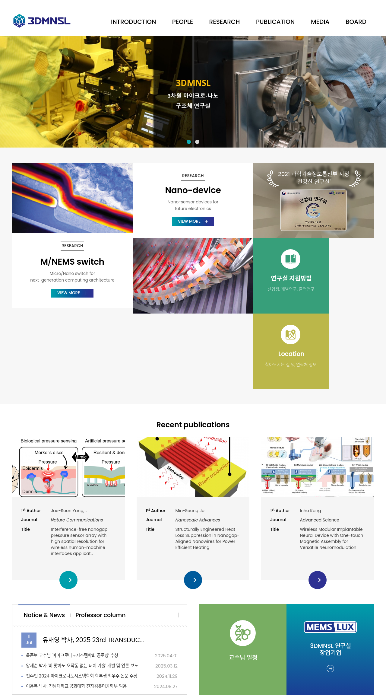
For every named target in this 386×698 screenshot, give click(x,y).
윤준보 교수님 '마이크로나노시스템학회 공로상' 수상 (75, 580)
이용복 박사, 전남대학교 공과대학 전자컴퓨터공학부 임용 (80, 611)
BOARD (356, 22)
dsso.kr (253, 685)
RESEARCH (224, 22)
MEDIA (320, 22)
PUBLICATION (275, 22)
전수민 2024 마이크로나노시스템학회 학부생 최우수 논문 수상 (83, 601)
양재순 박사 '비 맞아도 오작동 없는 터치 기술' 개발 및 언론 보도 (83, 590)
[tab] (46, 540)
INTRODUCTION (133, 22)
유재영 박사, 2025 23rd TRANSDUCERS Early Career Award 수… (94, 564)
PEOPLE (182, 22)
